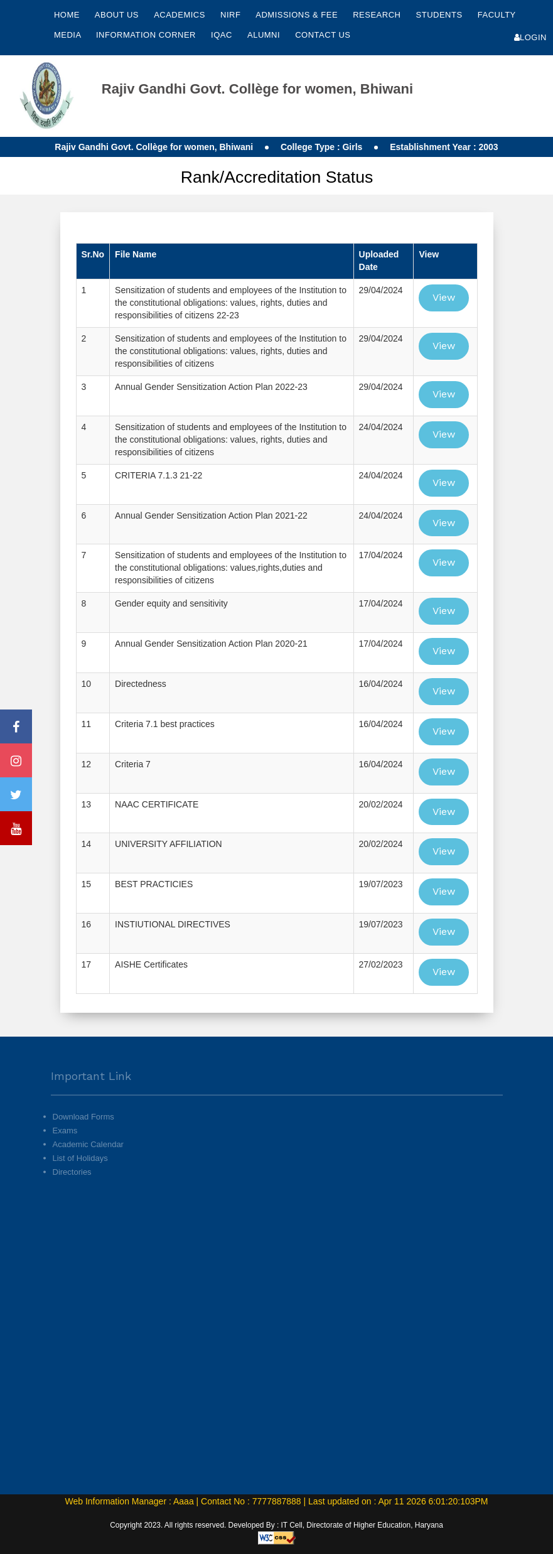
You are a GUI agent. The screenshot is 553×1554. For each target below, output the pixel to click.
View (443, 297)
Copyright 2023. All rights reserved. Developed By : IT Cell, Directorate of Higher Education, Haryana (276, 1525)
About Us (118, 14)
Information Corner (147, 35)
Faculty (497, 14)
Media (68, 35)
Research (378, 14)
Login (530, 37)
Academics (181, 14)
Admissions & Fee (297, 14)
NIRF (230, 14)
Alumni (264, 35)
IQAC (223, 35)
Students (440, 14)
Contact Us (322, 35)
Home (67, 14)
